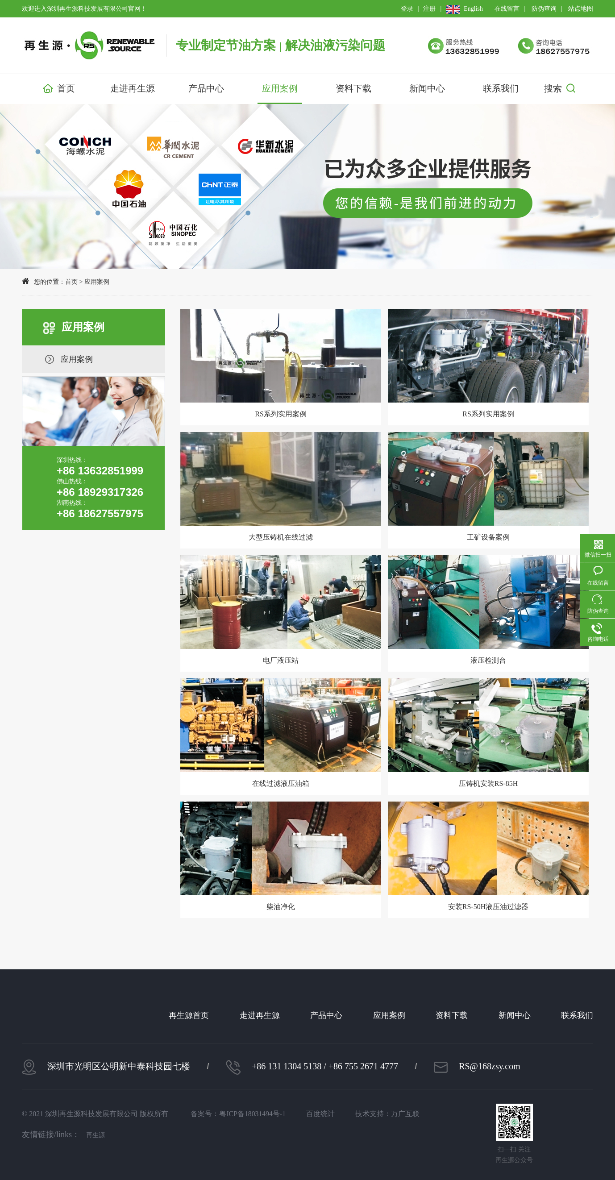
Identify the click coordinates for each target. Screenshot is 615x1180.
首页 (59, 89)
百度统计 (324, 1114)
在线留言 (506, 8)
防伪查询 (544, 8)
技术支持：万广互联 (393, 1114)
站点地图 (580, 8)
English (464, 8)
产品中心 (206, 88)
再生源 (95, 1135)
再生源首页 (189, 1015)
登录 (407, 8)
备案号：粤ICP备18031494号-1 (240, 1114)
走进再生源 (132, 88)
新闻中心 (427, 88)
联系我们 (501, 88)
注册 (429, 8)
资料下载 (353, 88)
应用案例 (280, 88)
